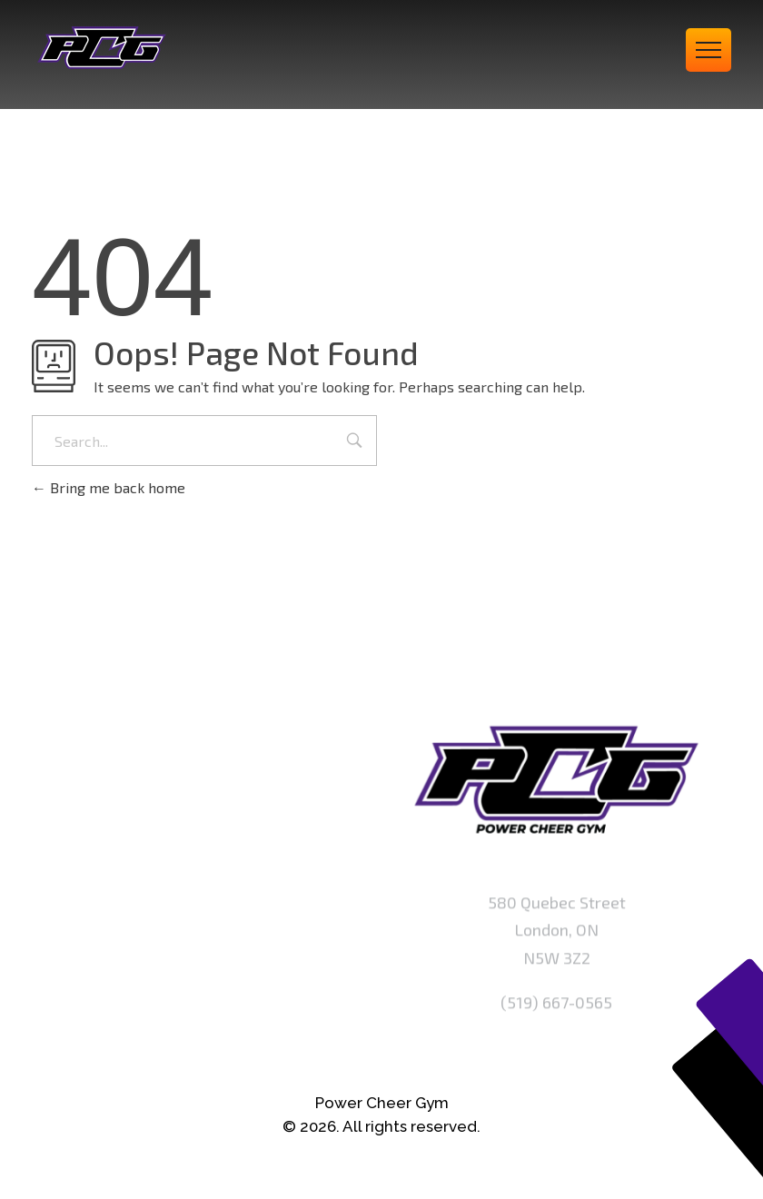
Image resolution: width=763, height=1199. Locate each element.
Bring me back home (108, 487)
